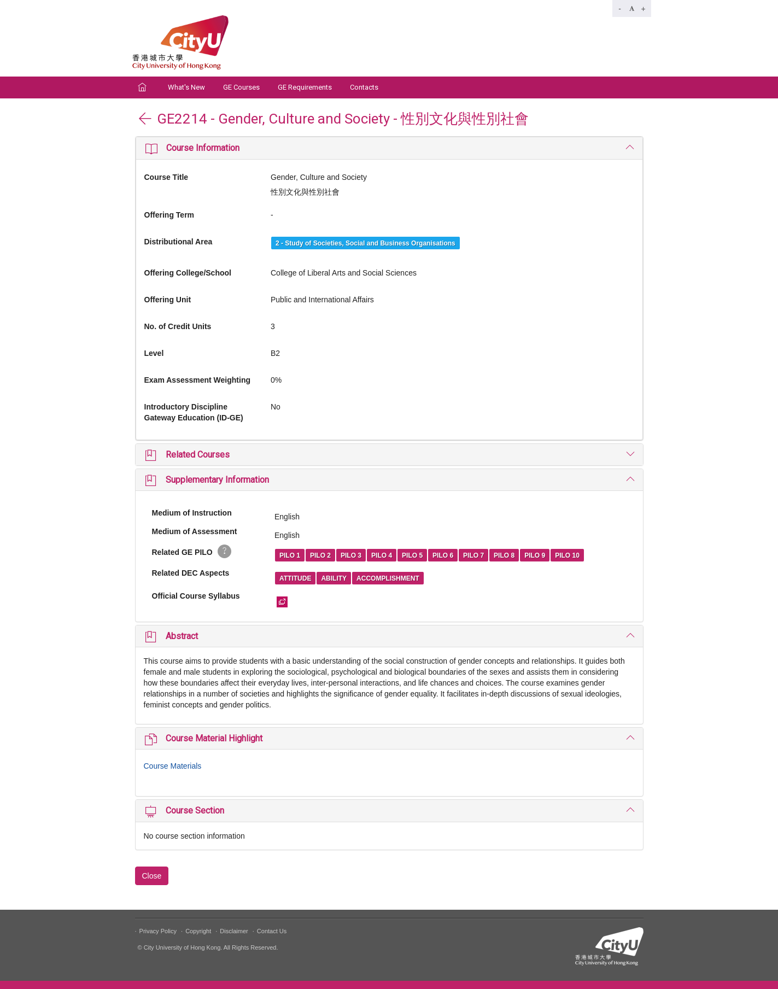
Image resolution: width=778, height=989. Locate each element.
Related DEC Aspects (191, 573)
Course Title (166, 177)
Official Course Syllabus (196, 596)
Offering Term (169, 214)
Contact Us (271, 931)
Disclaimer (234, 931)
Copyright (198, 931)
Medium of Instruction (192, 512)
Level (154, 353)
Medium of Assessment (194, 531)
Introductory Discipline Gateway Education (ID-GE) (193, 412)
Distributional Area (178, 241)
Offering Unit (167, 299)
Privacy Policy (158, 931)
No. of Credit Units (178, 326)
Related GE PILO (191, 551)
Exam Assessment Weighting (197, 380)
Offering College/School (187, 272)
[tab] (389, 148)
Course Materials (173, 766)
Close (152, 875)
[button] (389, 148)
